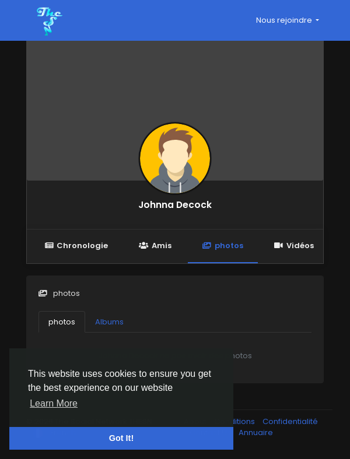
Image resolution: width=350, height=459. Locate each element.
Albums (109, 321)
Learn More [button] (54, 403)
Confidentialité (290, 421)
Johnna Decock (175, 205)
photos (222, 245)
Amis (155, 245)
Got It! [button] (121, 438)
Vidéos (294, 245)
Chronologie (76, 245)
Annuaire (256, 432)
